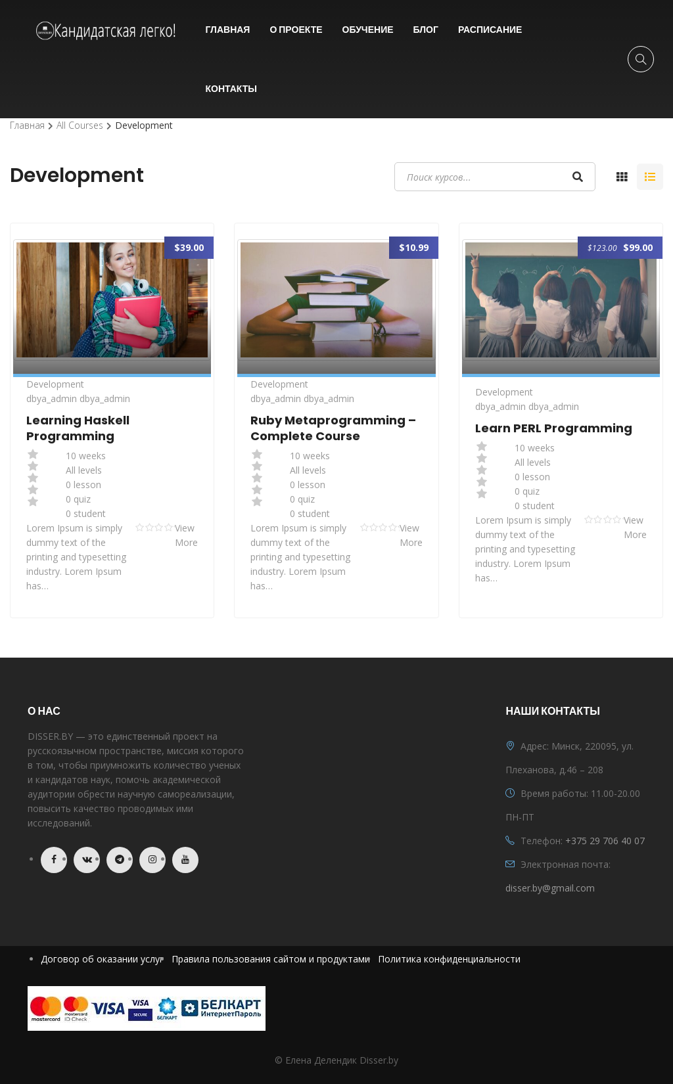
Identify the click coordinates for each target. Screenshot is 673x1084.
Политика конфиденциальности (449, 959)
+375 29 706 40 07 (605, 840)
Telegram (119, 860)
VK (87, 860)
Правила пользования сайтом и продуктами (271, 959)
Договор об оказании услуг (102, 959)
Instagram (152, 860)
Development (55, 384)
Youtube (185, 860)
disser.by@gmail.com (550, 888)
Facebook (54, 860)
